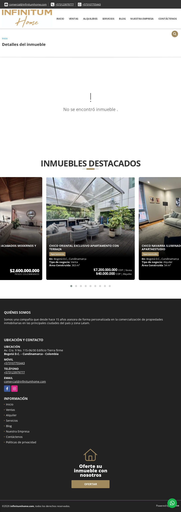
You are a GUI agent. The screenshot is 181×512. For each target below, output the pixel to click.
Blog (122, 18)
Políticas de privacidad (21, 442)
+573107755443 (91, 4)
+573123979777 (64, 4)
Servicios (108, 18)
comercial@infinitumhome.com (28, 4)
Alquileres (90, 18)
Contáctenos (167, 18)
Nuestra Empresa (142, 18)
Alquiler (11, 415)
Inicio (60, 18)
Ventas (73, 18)
